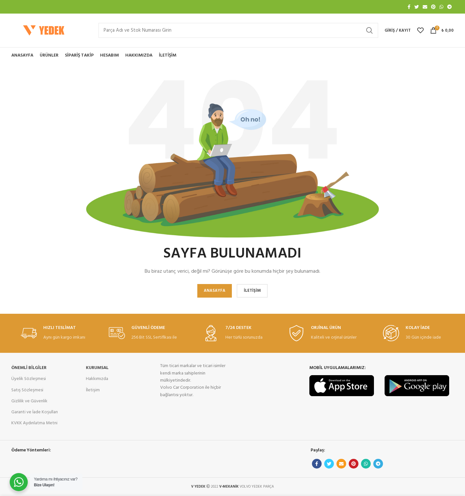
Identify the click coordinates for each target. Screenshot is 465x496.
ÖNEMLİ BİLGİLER (28, 368)
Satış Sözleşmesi (27, 390)
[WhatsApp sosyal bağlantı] (441, 7)
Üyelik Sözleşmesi (28, 379)
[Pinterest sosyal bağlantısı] (433, 7)
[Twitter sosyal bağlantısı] (416, 7)
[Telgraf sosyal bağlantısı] (449, 7)
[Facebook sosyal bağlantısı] (409, 7)
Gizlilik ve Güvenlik (29, 401)
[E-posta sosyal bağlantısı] (425, 7)
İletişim (93, 390)
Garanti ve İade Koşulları (34, 412)
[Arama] (238, 30)
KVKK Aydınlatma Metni (34, 423)
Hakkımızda (97, 379)
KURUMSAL (97, 368)
